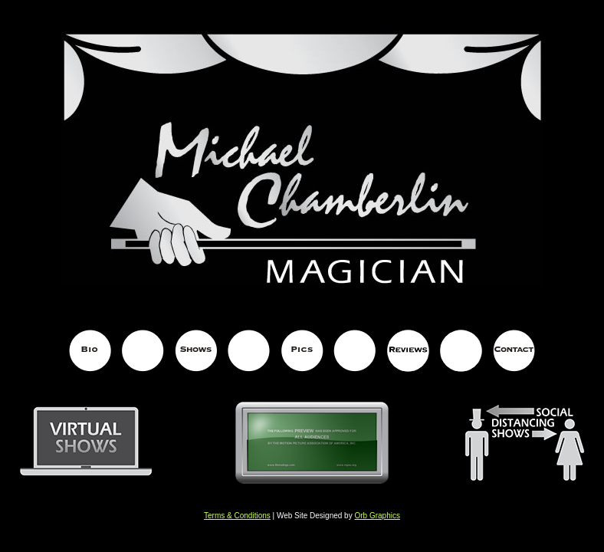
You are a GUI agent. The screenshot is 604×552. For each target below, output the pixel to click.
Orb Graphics (376, 515)
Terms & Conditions (237, 515)
